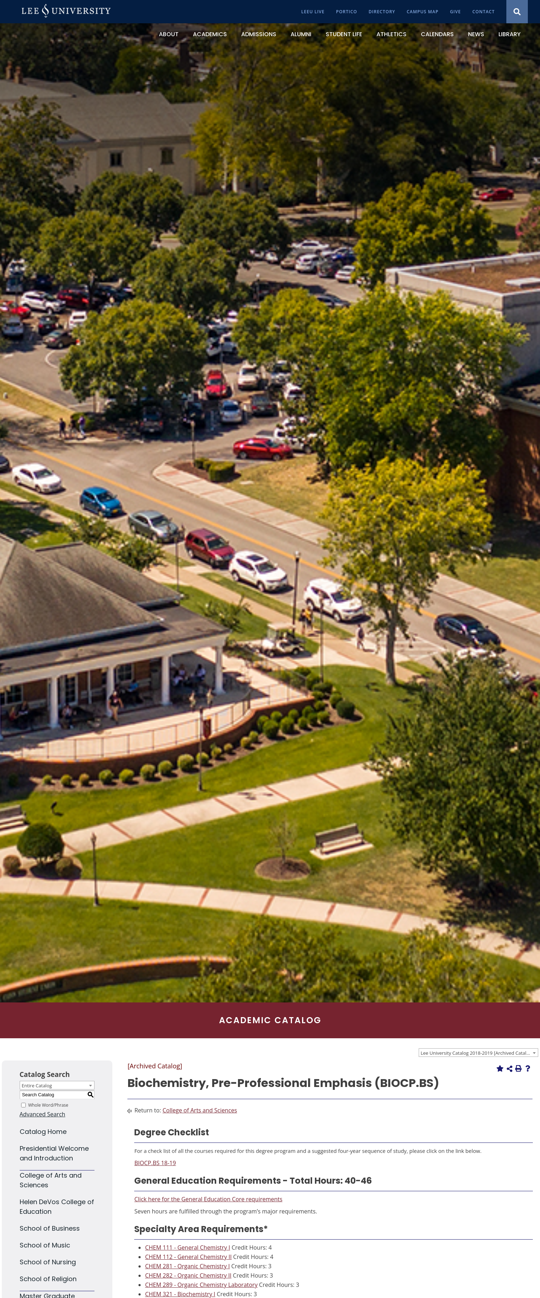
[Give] (455, 12)
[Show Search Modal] (517, 11)
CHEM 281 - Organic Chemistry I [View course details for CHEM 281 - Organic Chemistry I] (187, 1266)
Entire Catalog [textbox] (37, 1085)
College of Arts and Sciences (199, 1110)
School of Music (45, 1245)
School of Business (50, 1228)
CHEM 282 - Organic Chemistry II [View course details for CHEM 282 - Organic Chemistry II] (188, 1275)
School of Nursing (48, 1262)
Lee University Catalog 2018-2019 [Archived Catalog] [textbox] (477, 1053)
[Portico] (346, 12)
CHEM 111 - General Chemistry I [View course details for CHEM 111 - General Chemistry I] (187, 1247)
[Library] (509, 34)
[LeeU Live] (313, 12)
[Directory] (382, 12)
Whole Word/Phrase (48, 1105)
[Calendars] (437, 34)
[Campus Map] (422, 12)
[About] (169, 34)
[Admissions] (258, 34)
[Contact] (483, 12)
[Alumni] (300, 34)
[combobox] (478, 1052)
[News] (476, 34)
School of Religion (48, 1278)
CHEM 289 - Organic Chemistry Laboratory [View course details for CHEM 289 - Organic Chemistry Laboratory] (201, 1285)
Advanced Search (42, 1114)
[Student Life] (343, 34)
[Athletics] (391, 34)
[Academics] (210, 34)
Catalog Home (43, 1131)
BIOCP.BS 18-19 (155, 1163)
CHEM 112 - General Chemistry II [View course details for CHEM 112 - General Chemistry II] (188, 1257)
